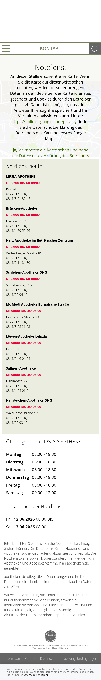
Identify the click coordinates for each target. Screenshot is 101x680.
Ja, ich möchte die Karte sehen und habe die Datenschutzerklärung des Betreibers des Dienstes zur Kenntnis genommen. (50, 155)
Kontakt (50, 48)
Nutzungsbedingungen (80, 658)
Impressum (12, 658)
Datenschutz (49, 658)
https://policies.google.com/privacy (44, 121)
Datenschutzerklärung (35, 674)
